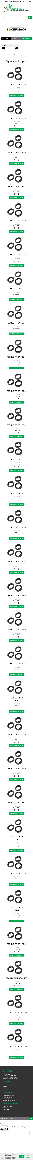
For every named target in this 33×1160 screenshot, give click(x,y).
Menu (14, 38)
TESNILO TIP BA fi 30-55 (16, 255)
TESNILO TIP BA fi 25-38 (16, 118)
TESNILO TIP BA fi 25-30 (16, 84)
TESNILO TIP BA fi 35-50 (16, 357)
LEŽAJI (10, 55)
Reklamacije (6, 1088)
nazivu (21, 58)
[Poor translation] (6, 1129)
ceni (16, 58)
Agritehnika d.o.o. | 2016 (7, 1118)
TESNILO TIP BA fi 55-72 (16, 803)
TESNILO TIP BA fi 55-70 (16, 768)
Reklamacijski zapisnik (8, 1095)
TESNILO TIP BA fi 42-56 (16, 596)
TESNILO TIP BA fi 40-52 (16, 493)
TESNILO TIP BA (16, 699)
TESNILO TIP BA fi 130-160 (16, 1046)
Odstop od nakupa (7, 1097)
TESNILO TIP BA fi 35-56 (16, 425)
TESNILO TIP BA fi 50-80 (16, 734)
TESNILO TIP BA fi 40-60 (16, 527)
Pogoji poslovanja (7, 1098)
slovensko (30, 1)
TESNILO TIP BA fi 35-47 (16, 323)
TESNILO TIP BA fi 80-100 (16, 978)
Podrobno (5, 38)
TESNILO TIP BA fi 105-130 (16, 1012)
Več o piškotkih (28, 1156)
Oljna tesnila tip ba (19, 55)
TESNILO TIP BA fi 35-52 (16, 391)
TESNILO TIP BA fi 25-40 (16, 152)
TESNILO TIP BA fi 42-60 (16, 630)
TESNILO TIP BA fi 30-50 (16, 221)
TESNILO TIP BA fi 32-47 (16, 289)
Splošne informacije (7, 1085)
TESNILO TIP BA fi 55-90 (16, 873)
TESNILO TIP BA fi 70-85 (16, 944)
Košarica (25, 38)
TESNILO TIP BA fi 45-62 (16, 664)
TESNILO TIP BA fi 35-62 (16, 459)
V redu (21, 1156)
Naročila (5, 1086)
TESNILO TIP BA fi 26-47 (16, 186)
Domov (5, 55)
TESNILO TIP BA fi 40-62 (16, 561)
